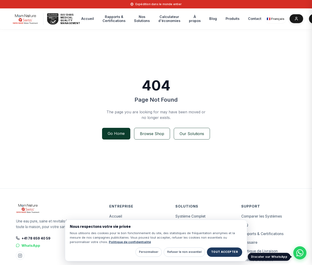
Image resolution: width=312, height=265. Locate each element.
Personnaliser (148, 252)
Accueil (87, 19)
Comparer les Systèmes (261, 216)
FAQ (244, 225)
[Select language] (275, 18)
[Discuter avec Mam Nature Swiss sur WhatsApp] (299, 252)
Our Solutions (192, 133)
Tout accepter (224, 252)
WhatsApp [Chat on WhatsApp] (28, 245)
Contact (254, 19)
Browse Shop (152, 133)
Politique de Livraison (259, 251)
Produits (232, 19)
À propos (195, 19)
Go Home (116, 133)
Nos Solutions (142, 19)
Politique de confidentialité (130, 242)
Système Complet (190, 216)
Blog (213, 19)
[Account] (296, 18)
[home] (25, 18)
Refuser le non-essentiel (184, 252)
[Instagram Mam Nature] (20, 255)
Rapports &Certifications (114, 19)
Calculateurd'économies (169, 19)
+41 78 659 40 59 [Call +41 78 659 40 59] (33, 238)
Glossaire (249, 242)
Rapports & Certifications (262, 234)
